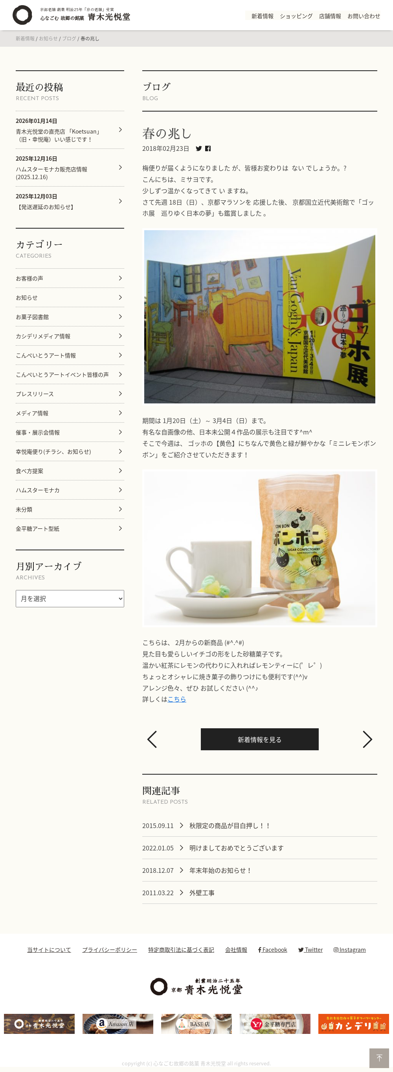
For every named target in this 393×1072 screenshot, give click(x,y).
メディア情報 (32, 413)
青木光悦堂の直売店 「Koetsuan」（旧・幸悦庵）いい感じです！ (59, 130)
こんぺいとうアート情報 (46, 355)
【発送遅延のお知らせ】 (46, 201)
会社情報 (236, 949)
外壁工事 (202, 892)
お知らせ (48, 38)
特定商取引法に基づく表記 (181, 949)
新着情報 (25, 38)
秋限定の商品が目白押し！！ (230, 825)
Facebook (272, 949)
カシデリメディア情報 (43, 336)
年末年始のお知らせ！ (220, 870)
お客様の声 (29, 278)
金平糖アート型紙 (37, 528)
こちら (176, 699)
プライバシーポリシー (109, 949)
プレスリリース (35, 394)
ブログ (69, 38)
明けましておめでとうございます (236, 847)
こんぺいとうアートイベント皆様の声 (62, 374)
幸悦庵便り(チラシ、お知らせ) (53, 451)
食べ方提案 (29, 471)
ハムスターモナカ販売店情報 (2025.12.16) (51, 167)
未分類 (24, 509)
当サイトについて (49, 949)
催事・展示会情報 (38, 432)
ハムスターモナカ (38, 490)
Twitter (310, 949)
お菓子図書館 (32, 317)
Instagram (350, 949)
